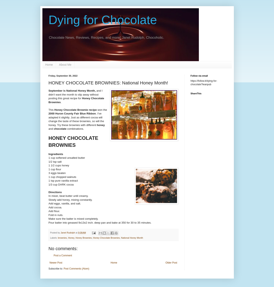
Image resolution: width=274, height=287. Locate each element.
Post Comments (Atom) (76, 268)
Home (49, 64)
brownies (62, 238)
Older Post (171, 262)
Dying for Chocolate (103, 20)
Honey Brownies (84, 238)
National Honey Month (132, 238)
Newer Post (56, 262)
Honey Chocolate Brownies (106, 238)
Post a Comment (63, 255)
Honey (71, 238)
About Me (65, 64)
